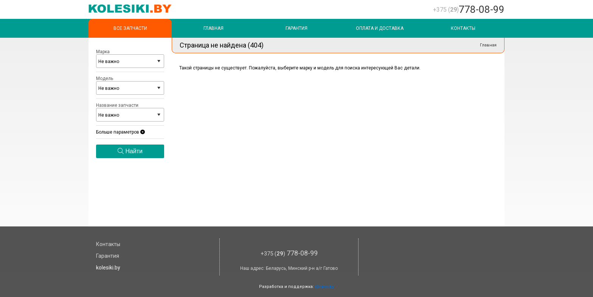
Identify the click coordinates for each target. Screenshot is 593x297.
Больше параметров (120, 132)
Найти (130, 151)
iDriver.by (324, 286)
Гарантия (296, 28)
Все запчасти (130, 28)
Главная (213, 28)
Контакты (463, 28)
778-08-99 (469, 9)
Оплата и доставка (380, 28)
